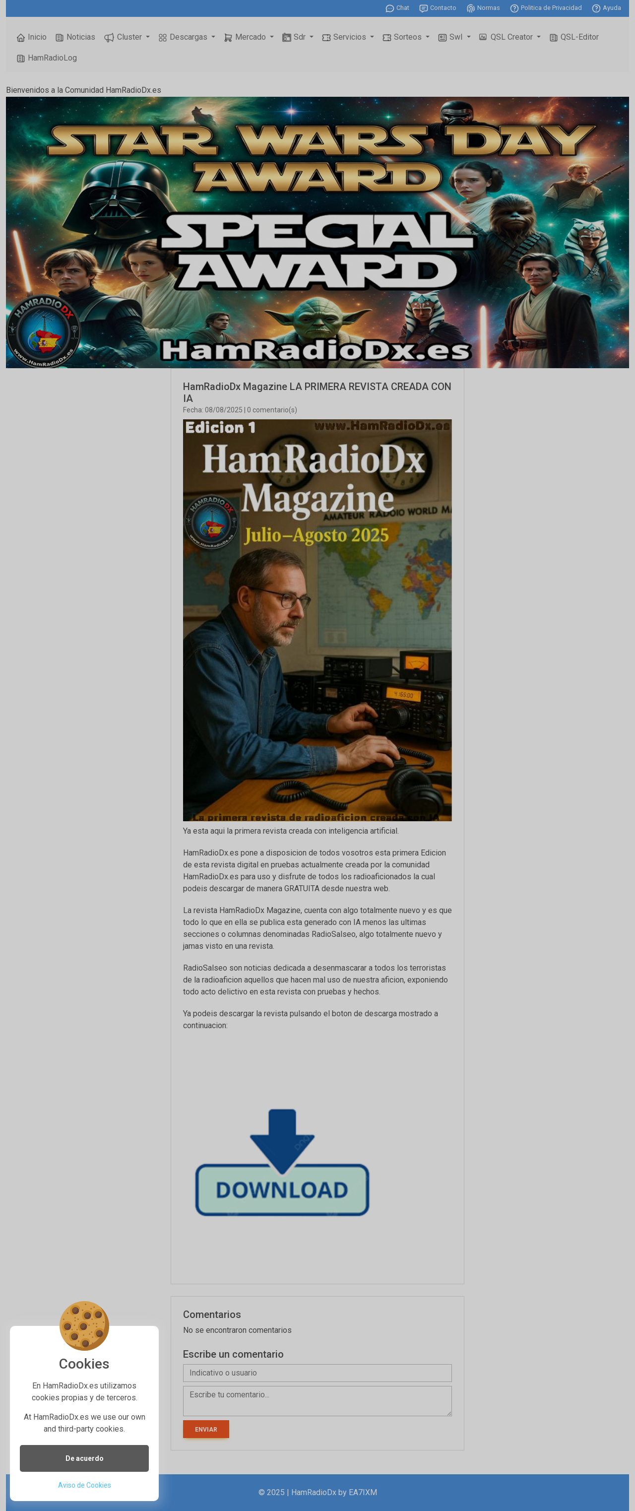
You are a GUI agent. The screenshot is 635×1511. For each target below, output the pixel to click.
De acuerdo (84, 1458)
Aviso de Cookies (84, 1485)
